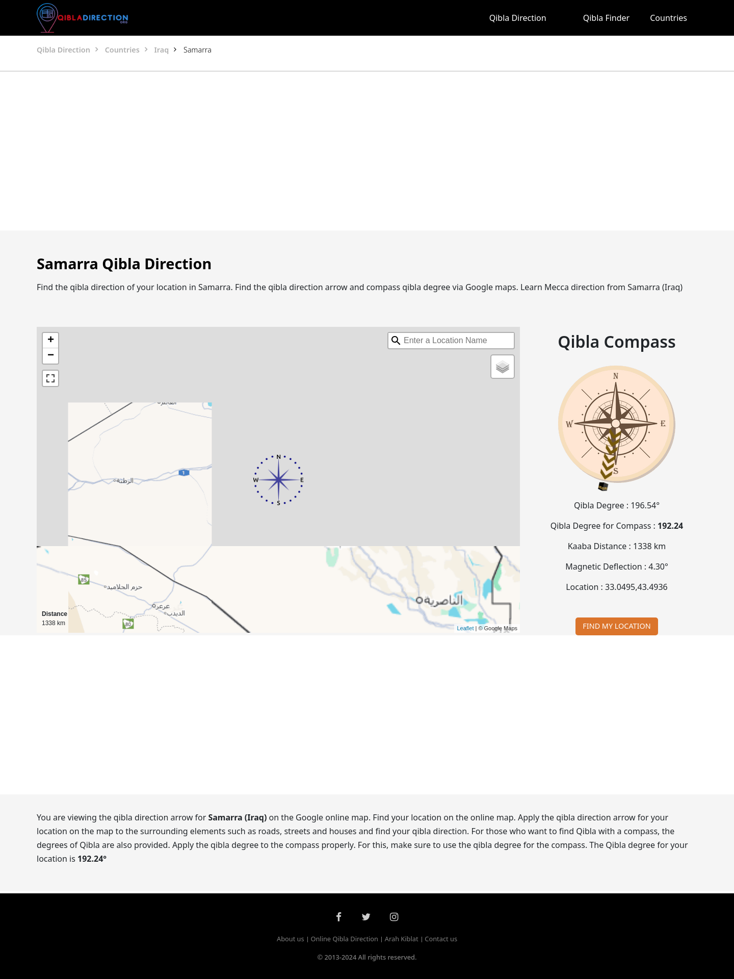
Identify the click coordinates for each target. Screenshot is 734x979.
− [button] (50, 356)
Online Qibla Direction (344, 938)
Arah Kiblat (401, 938)
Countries (668, 17)
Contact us (441, 938)
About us (290, 938)
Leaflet (465, 628)
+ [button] (50, 340)
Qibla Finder (606, 17)
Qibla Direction (517, 17)
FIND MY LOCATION (616, 626)
